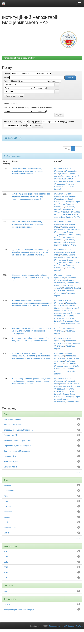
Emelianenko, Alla (73, 217)
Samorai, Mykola (72, 366)
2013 (6, 572)
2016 (6, 562)
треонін (7, 517)
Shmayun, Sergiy (73, 202)
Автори (22, 125)
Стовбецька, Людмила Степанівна (18, 430)
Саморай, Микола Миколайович (17, 451)
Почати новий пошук (14, 96)
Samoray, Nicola (73, 176)
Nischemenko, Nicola (12, 425)
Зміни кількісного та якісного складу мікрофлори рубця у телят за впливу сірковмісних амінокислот (27, 171)
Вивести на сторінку (13, 122)
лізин (6, 501)
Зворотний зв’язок (75, 626)
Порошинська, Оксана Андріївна (17, 446)
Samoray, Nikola (73, 229)
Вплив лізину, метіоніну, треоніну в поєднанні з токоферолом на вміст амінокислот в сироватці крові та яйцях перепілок (32, 381)
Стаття (7, 604)
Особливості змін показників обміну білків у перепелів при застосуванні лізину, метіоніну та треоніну (32, 277)
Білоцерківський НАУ (58, 626)
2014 (6, 551)
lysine (6, 496)
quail (6, 522)
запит (6, 78)
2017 (6, 567)
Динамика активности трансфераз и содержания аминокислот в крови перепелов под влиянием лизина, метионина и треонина (31, 355)
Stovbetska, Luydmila (12, 419)
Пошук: (7, 74)
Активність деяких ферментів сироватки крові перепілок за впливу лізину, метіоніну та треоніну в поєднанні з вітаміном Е (31, 196)
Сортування (36, 122)
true (5, 591)
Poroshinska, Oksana (71, 181)
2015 (6, 557)
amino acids (9, 491)
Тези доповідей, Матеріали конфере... (20, 609)
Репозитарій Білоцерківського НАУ (19, 58)
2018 (6, 578)
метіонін (7, 485)
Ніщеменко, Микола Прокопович (17, 440)
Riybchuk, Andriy (69, 245)
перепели (8, 512)
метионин (8, 533)
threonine (7, 506)
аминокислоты (10, 528)
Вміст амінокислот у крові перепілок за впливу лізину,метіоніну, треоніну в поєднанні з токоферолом (31, 330)
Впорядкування (67, 122)
